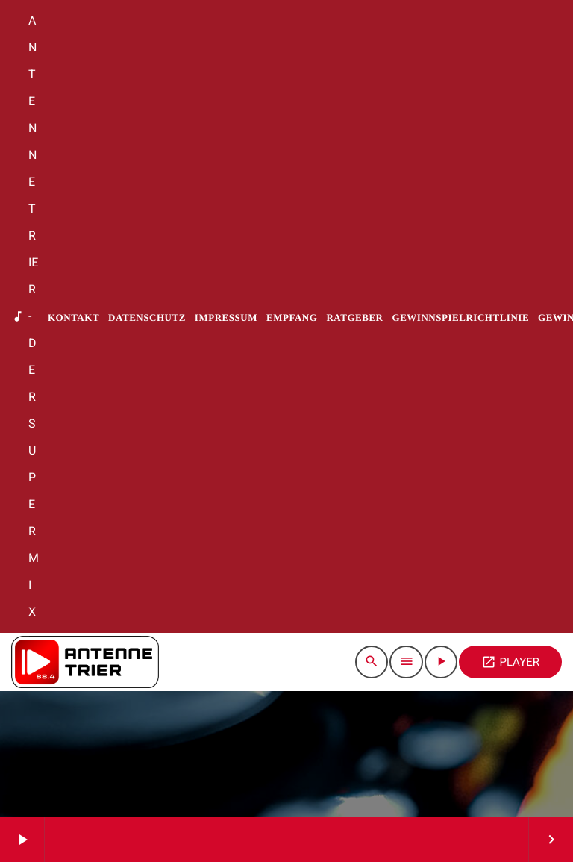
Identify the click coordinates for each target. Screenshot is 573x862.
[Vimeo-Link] (85, 662)
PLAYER (510, 662)
